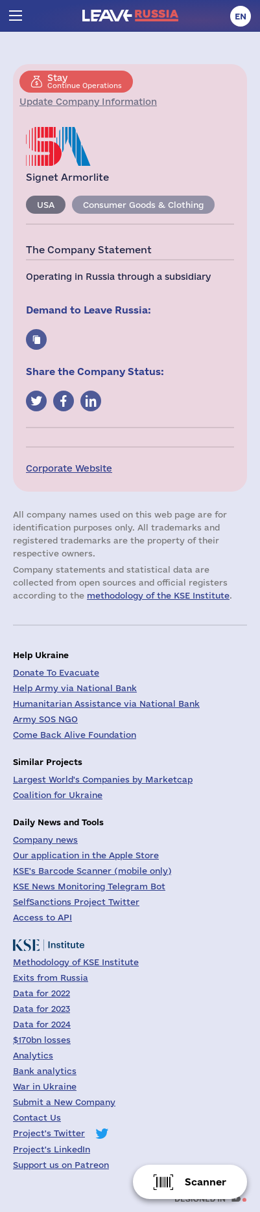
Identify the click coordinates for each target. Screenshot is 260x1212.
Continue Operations (84, 81)
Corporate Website (69, 468)
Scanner (205, 1181)
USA (45, 204)
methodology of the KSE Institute (158, 595)
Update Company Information (88, 102)
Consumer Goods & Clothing (143, 204)
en (240, 16)
